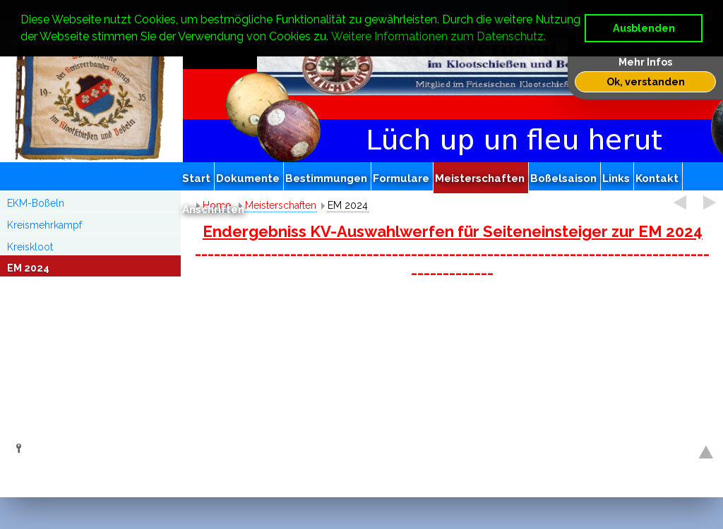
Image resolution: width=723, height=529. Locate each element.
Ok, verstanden (646, 81)
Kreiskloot (30, 247)
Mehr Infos (645, 62)
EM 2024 (28, 268)
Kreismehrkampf (44, 225)
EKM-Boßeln (35, 203)
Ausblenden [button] (644, 28)
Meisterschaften (280, 205)
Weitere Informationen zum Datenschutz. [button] (438, 36)
